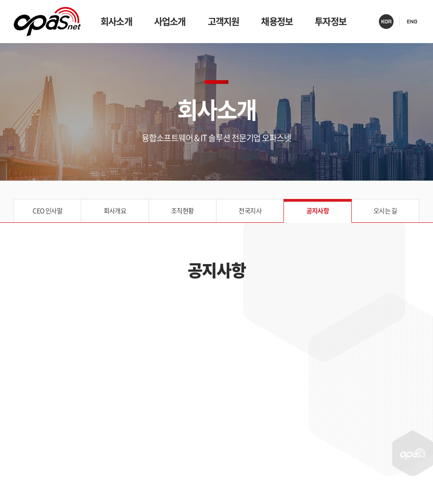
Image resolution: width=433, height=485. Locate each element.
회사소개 (116, 21)
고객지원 (223, 21)
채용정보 (277, 21)
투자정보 (330, 21)
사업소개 (170, 21)
